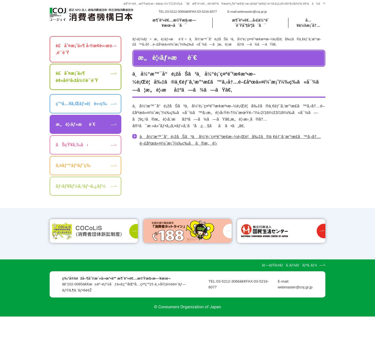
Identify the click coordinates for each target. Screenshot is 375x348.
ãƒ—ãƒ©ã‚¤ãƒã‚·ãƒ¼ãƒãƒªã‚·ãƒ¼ (289, 297)
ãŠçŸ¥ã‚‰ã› (72, 144)
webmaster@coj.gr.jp (252, 11)
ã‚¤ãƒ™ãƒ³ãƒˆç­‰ (73, 165)
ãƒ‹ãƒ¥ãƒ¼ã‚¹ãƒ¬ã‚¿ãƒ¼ (81, 186)
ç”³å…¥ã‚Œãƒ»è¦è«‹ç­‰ (81, 103)
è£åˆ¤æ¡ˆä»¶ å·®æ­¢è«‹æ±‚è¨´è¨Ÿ (84, 49)
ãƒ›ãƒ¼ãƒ (140, 39)
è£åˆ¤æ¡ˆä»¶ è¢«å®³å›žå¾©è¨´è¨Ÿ (77, 77)
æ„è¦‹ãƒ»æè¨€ (169, 39)
